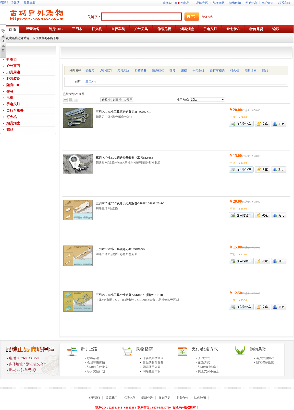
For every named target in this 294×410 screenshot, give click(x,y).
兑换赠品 (218, 3)
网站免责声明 (151, 371)
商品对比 (278, 124)
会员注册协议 (265, 358)
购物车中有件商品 (176, 3)
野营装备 (13, 79)
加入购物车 (241, 169)
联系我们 (112, 397)
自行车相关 (15, 110)
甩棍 (9, 98)
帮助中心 (251, 3)
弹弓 (9, 91)
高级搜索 (207, 17)
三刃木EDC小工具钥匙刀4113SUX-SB (120, 249)
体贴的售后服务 (153, 362)
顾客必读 (93, 358)
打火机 (11, 117)
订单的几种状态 (97, 367)
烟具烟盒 (13, 123)
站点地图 (200, 397)
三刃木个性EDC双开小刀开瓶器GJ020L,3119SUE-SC (130, 203)
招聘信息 (129, 397)
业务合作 (182, 397)
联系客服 (284, 3)
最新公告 (147, 397)
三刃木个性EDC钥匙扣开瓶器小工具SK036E (124, 157)
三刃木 (91, 81)
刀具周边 (13, 72)
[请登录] (15, 2)
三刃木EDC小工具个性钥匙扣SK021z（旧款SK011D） (131, 295)
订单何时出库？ (208, 367)
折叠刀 (11, 59)
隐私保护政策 (265, 362)
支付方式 (204, 358)
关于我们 (94, 397)
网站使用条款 (151, 367)
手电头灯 (13, 104)
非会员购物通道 (153, 358)
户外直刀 (13, 66)
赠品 (9, 129)
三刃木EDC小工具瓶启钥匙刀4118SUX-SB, (123, 112)
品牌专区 (202, 3)
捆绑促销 (235, 3)
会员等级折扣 (96, 362)
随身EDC (13, 85)
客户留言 (268, 3)
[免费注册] (29, 2)
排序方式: (182, 99)
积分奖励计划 (96, 371)
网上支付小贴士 (208, 371)
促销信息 (165, 397)
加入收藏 (262, 124)
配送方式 (204, 362)
